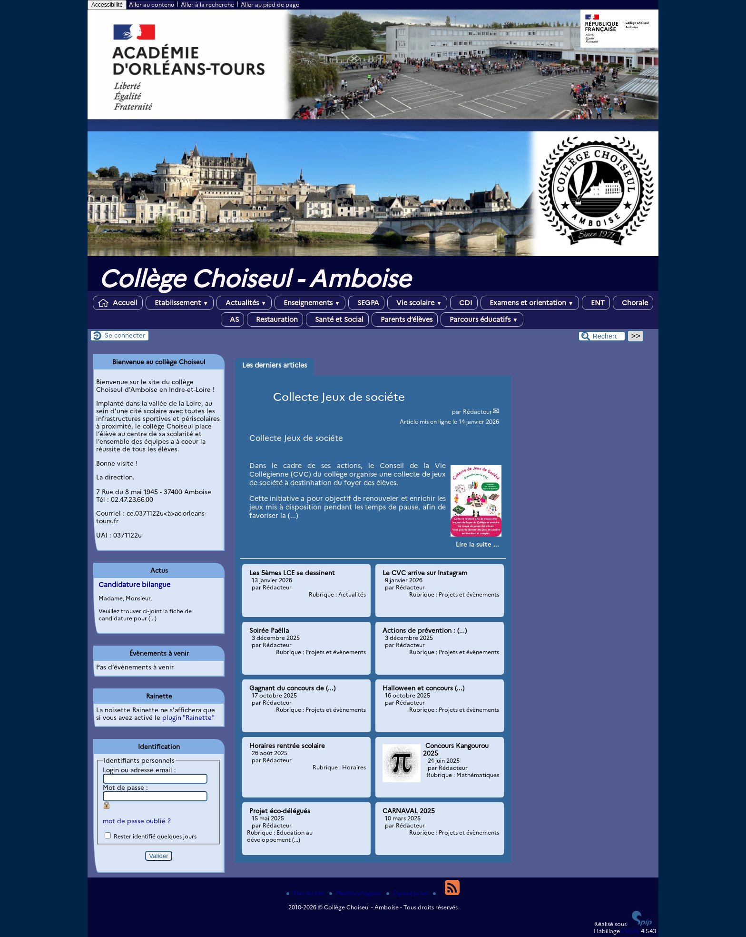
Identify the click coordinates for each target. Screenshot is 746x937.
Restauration (275, 319)
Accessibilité (107, 4)
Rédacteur (477, 411)
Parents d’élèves (404, 319)
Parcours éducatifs (482, 319)
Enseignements (310, 303)
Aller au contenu (151, 4)
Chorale (633, 303)
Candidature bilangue (134, 584)
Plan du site (305, 893)
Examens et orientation (530, 303)
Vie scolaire (417, 303)
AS (232, 319)
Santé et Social (337, 319)
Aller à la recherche (207, 4)
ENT (596, 303)
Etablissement (179, 303)
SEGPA (366, 303)
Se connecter (125, 335)
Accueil (117, 303)
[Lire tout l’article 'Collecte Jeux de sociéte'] (477, 544)
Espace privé (407, 893)
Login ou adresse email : (139, 770)
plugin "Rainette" (188, 717)
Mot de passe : (125, 787)
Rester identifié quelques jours (155, 836)
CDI (463, 303)
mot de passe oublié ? (137, 821)
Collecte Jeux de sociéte (339, 397)
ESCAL (630, 931)
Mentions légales (356, 893)
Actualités (244, 303)
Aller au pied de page (270, 4)
